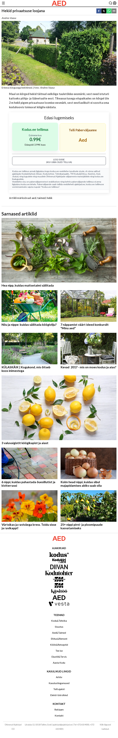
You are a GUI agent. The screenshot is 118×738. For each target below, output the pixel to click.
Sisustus (59, 626)
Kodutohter (48, 173)
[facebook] (98, 11)
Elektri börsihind (59, 695)
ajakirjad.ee (79, 184)
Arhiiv (59, 677)
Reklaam (59, 709)
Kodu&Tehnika (59, 620)
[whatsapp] (108, 11)
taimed (41, 198)
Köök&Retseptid (59, 644)
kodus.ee (54, 171)
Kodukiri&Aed (28, 173)
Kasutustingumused (59, 683)
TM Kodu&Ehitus (78, 173)
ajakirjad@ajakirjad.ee (62, 724)
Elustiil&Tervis (59, 656)
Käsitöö (91, 173)
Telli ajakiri (59, 689)
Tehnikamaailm (62, 173)
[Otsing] (110, 3)
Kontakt (59, 715)
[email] (114, 11)
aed (34, 198)
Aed (98, 173)
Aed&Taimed (59, 632)
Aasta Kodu (59, 662)
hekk (49, 198)
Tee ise (59, 650)
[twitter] (103, 11)
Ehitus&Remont (59, 638)
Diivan (39, 173)
